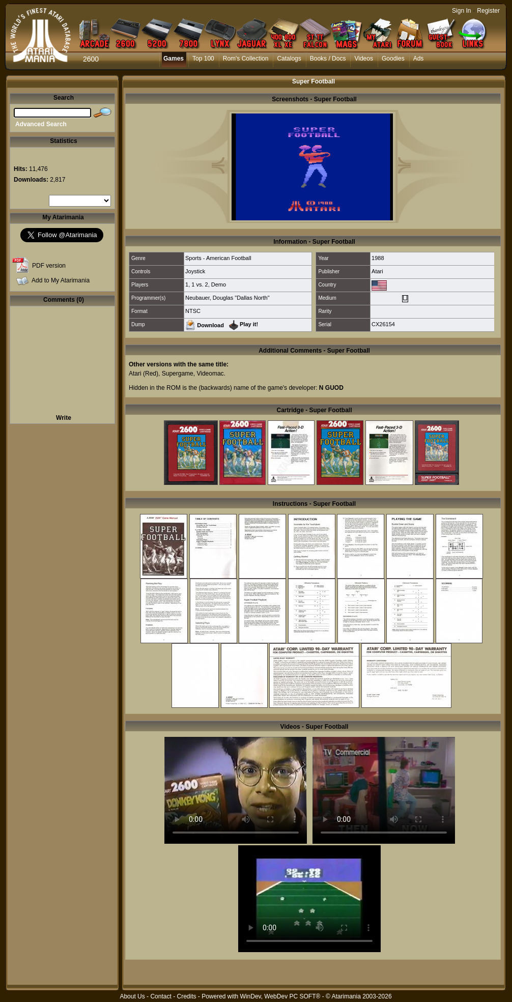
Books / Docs (328, 58)
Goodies (393, 58)
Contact (160, 996)
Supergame (177, 373)
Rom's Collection (246, 58)
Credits (186, 996)
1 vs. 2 (199, 284)
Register (488, 10)
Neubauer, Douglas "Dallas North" (227, 298)
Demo (218, 284)
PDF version (49, 265)
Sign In (461, 10)
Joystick (195, 271)
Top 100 (203, 58)
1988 (378, 258)
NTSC (193, 311)
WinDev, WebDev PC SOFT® (280, 996)
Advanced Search (41, 124)
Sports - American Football (218, 258)
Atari (377, 271)
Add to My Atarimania (61, 280)
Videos (363, 58)
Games (173, 58)
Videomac (209, 373)
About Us (132, 996)
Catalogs (289, 58)
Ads (418, 58)
